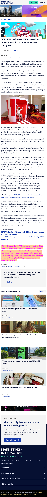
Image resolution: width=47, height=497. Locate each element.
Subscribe (34, 2)
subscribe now (13, 440)
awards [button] (23, 467)
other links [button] (23, 484)
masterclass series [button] (23, 478)
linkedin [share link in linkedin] (17, 58)
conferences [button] (23, 473)
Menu (42, 2)
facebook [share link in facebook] (10, 58)
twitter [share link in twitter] (3, 58)
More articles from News (23, 291)
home (3, 20)
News (10, 20)
